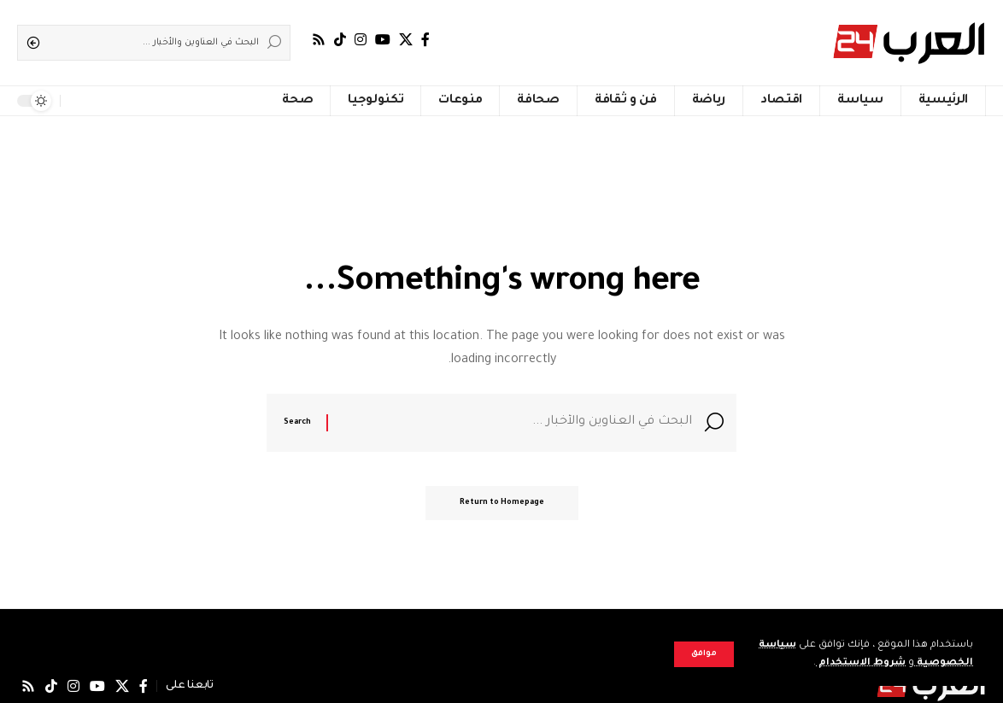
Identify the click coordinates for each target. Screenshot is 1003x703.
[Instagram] (360, 39)
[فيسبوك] (425, 39)
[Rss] (319, 39)
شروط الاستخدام (861, 663)
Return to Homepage (502, 503)
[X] (406, 39)
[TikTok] (340, 39)
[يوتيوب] (383, 39)
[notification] (77, 100)
